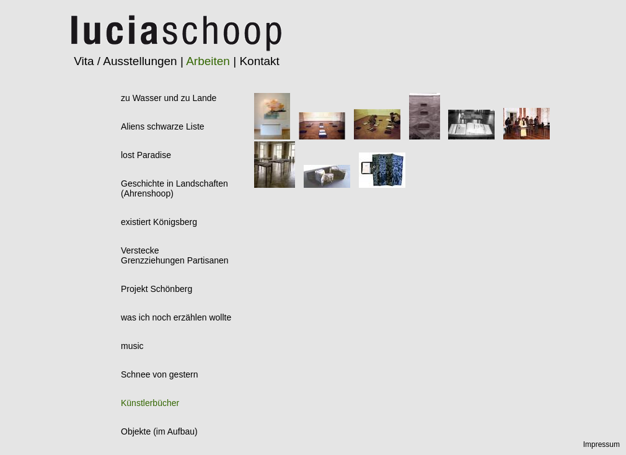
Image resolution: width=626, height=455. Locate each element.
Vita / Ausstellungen (125, 61)
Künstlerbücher (150, 403)
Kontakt (259, 61)
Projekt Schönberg (156, 289)
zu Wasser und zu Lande (168, 98)
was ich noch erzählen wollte (176, 317)
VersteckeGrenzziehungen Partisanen (175, 255)
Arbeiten (208, 61)
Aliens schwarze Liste (163, 126)
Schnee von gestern (159, 374)
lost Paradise (146, 155)
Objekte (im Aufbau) (159, 431)
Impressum (601, 444)
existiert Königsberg (159, 222)
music (132, 346)
